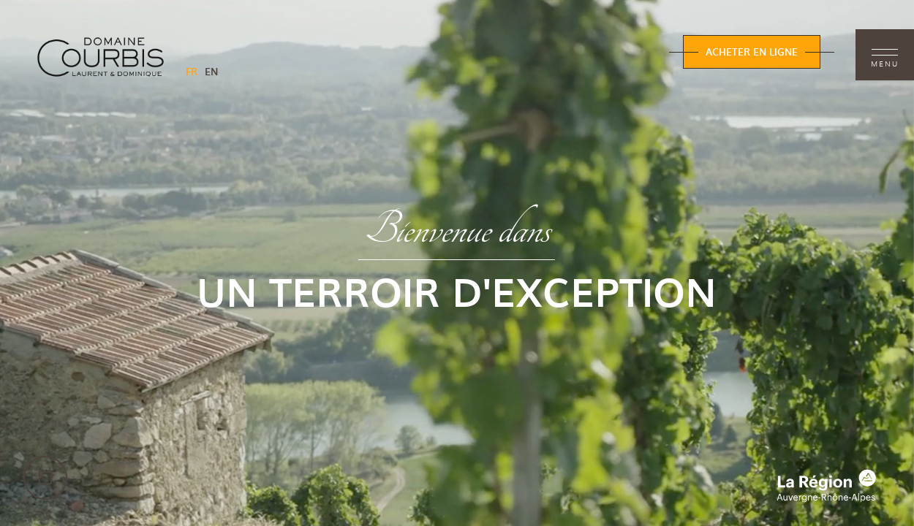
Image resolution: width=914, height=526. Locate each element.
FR (191, 71)
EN (211, 71)
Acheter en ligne (752, 51)
